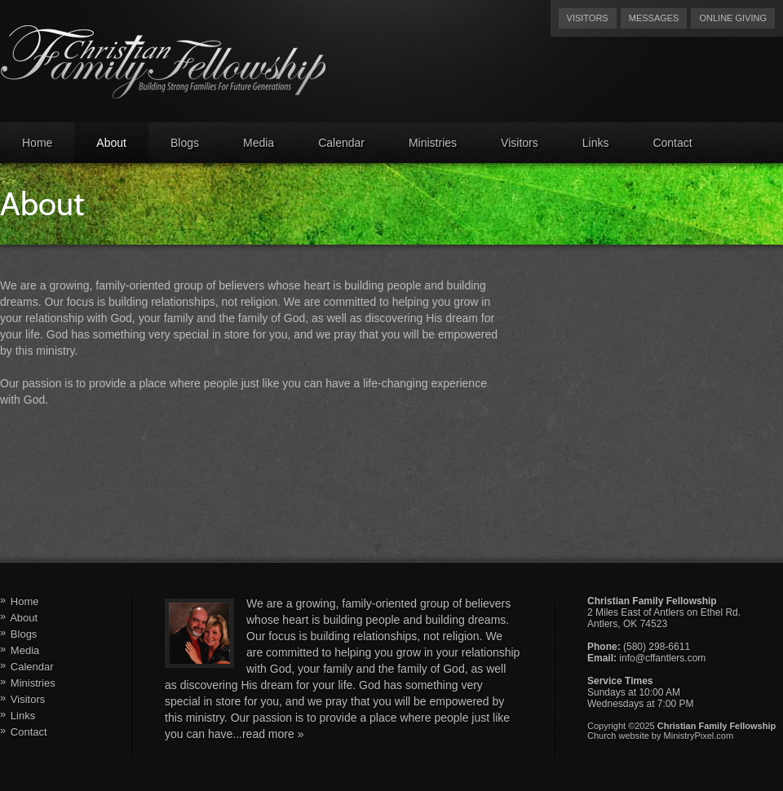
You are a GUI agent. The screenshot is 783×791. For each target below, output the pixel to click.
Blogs (184, 142)
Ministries (433, 142)
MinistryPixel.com (699, 735)
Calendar (341, 142)
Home (37, 142)
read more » (272, 733)
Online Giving (733, 18)
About (111, 142)
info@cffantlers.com (662, 658)
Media (258, 142)
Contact (672, 142)
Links (595, 142)
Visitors (587, 18)
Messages (654, 18)
